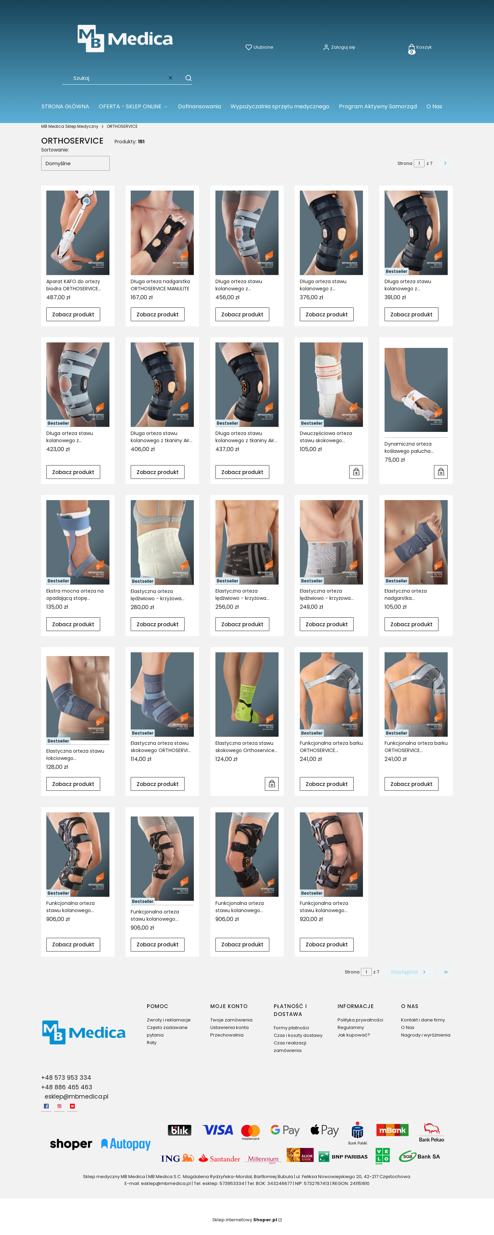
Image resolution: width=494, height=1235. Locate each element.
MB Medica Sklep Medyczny (69, 126)
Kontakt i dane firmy (423, 1020)
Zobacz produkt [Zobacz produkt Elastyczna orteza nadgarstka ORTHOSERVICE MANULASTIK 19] (411, 624)
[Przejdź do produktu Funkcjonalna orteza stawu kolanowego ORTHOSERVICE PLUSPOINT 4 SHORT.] (247, 854)
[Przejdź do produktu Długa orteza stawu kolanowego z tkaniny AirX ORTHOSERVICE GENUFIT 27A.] (247, 384)
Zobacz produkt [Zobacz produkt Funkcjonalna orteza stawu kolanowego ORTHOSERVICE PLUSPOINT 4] (158, 944)
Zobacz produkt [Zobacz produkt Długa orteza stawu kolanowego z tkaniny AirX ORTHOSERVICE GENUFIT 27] (158, 472)
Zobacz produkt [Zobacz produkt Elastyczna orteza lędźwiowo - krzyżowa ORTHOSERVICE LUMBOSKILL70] (327, 624)
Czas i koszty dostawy (298, 1035)
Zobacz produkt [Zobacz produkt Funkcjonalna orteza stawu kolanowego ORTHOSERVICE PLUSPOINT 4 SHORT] (242, 944)
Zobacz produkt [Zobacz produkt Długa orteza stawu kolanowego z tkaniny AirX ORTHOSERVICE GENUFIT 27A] (242, 472)
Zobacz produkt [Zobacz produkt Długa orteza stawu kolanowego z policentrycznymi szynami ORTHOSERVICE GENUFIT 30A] (411, 314)
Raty (151, 1042)
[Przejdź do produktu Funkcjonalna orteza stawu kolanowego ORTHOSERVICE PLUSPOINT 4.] (162, 858)
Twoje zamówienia (231, 1020)
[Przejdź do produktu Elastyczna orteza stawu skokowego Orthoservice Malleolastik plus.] (247, 694)
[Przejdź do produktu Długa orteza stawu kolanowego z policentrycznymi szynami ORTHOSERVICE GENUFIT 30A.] (416, 233)
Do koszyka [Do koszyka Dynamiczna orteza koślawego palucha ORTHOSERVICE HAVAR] (441, 472)
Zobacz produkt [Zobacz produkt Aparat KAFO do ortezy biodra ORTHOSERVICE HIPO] (73, 314)
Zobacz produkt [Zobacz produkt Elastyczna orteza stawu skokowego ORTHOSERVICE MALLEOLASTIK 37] (158, 784)
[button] (185, 78)
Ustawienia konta (229, 1027)
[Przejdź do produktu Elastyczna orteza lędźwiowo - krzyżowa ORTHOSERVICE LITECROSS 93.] (247, 542)
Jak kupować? (354, 1035)
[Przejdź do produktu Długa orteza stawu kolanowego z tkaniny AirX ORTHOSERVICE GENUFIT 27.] (162, 384)
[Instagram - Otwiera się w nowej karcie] (59, 1106)
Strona (405, 163)
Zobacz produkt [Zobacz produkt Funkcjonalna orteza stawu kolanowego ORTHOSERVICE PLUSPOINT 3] (73, 944)
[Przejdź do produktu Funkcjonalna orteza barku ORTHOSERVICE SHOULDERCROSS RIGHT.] (416, 694)
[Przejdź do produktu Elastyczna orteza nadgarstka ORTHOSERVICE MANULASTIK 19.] (416, 542)
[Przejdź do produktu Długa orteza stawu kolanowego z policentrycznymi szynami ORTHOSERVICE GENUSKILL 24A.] (77, 384)
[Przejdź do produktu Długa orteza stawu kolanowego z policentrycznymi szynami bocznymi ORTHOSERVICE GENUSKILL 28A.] (247, 233)
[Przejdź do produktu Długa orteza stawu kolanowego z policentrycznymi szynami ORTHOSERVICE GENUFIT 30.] (331, 233)
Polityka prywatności (360, 1020)
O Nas (407, 1027)
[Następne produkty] (409, 972)
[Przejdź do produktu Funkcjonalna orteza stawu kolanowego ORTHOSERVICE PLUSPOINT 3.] (77, 854)
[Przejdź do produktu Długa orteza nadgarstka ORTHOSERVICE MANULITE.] (162, 233)
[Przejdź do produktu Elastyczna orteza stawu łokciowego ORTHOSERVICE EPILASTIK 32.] (77, 698)
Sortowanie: (55, 149)
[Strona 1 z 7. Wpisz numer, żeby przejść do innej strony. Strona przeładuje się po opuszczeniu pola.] (419, 163)
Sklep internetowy (244, 1219)
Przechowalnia (227, 1035)
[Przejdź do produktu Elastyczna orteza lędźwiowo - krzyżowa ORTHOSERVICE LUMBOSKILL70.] (331, 542)
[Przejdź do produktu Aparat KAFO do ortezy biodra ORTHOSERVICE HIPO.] (77, 233)
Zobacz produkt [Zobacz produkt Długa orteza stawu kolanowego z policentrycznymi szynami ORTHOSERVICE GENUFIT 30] (327, 314)
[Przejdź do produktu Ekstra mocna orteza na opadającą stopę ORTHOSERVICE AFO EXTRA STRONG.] (77, 542)
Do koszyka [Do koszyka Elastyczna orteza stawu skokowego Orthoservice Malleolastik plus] (272, 784)
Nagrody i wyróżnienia (425, 1035)
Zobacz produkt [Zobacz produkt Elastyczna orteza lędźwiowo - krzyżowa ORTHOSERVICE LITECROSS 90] (158, 624)
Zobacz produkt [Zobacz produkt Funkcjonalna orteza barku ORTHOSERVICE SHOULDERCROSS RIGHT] (411, 784)
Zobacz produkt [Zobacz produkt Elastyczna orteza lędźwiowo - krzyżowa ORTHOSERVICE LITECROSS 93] (242, 624)
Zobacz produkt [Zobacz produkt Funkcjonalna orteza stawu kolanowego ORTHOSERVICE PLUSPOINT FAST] (327, 944)
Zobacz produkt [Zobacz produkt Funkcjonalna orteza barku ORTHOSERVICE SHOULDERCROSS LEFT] (327, 784)
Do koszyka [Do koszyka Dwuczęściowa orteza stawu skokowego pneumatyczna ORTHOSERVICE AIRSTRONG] (356, 472)
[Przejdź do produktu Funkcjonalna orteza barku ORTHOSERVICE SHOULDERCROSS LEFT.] (331, 694)
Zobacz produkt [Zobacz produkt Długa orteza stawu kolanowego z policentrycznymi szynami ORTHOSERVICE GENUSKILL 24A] (73, 472)
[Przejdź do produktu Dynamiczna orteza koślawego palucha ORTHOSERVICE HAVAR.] (416, 389)
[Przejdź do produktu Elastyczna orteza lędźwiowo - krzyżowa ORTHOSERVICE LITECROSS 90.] (162, 542)
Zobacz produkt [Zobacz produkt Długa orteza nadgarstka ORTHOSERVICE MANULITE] (158, 314)
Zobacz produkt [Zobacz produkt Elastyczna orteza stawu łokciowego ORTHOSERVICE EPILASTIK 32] (73, 784)
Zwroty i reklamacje (169, 1020)
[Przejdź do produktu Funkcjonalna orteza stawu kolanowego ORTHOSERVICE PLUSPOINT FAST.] (331, 854)
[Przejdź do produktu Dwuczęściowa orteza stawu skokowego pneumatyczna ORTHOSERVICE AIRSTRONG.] (331, 384)
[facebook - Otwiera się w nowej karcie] (46, 1106)
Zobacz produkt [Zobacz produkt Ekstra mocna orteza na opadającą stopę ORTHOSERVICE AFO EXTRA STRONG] (73, 624)
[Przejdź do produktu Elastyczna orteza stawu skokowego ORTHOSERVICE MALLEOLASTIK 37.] (162, 694)
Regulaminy (351, 1027)
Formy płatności (291, 1028)
